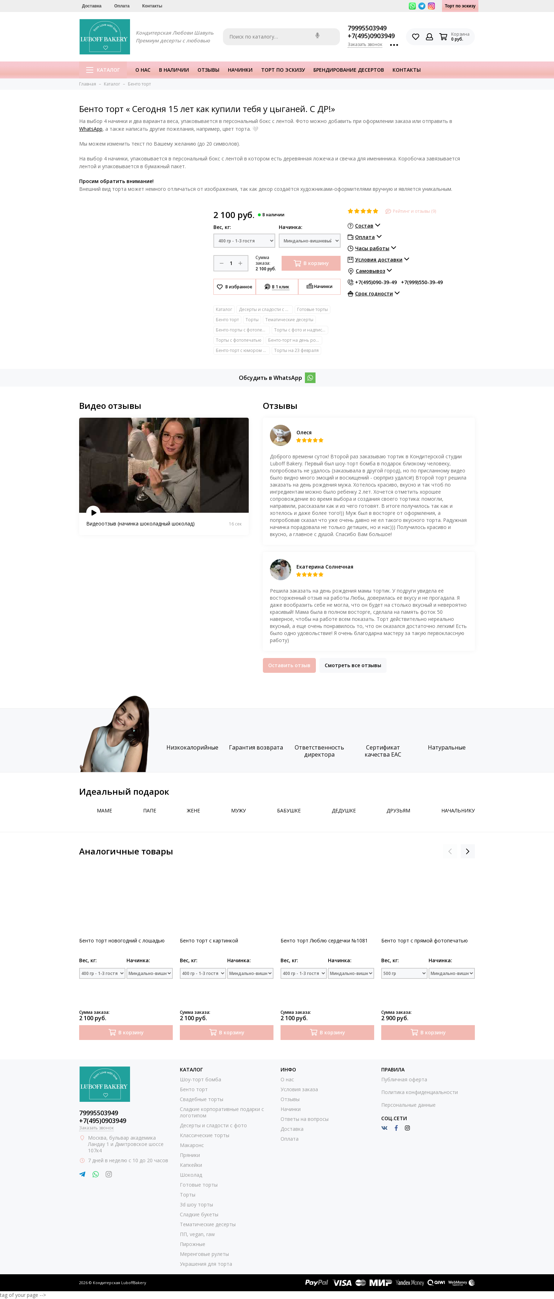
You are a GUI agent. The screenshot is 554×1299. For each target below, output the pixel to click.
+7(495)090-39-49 (376, 282)
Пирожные (192, 1244)
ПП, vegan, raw (197, 1234)
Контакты (152, 6)
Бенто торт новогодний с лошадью (122, 940)
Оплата (121, 6)
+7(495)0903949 (371, 35)
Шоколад (191, 1174)
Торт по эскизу (460, 6)
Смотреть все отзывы (353, 665)
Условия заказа (299, 1089)
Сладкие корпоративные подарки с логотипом (222, 1112)
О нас (143, 69)
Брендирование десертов (348, 69)
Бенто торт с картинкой (209, 940)
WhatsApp (90, 128)
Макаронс (192, 1145)
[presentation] (450, 851)
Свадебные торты (201, 1099)
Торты (252, 320)
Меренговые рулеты (204, 1254)
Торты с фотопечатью (238, 340)
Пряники (190, 1155)
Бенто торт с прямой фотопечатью (424, 940)
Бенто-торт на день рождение (295, 340)
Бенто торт (227, 320)
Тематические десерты (289, 320)
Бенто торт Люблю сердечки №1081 (324, 940)
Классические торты (204, 1135)
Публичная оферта (404, 1079)
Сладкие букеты (199, 1214)
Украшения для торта (206, 1263)
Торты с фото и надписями (301, 330)
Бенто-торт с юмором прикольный (243, 350)
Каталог (103, 69)
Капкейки (191, 1165)
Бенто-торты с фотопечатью (243, 330)
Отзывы (208, 69)
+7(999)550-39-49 (422, 282)
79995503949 (367, 28)
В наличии (174, 69)
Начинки (240, 69)
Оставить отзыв (289, 665)
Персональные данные (408, 1104)
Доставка (91, 6)
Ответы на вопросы (305, 1119)
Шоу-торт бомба (200, 1079)
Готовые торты (312, 309)
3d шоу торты (196, 1204)
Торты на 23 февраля (296, 350)
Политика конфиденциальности (419, 1092)
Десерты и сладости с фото (266, 309)
